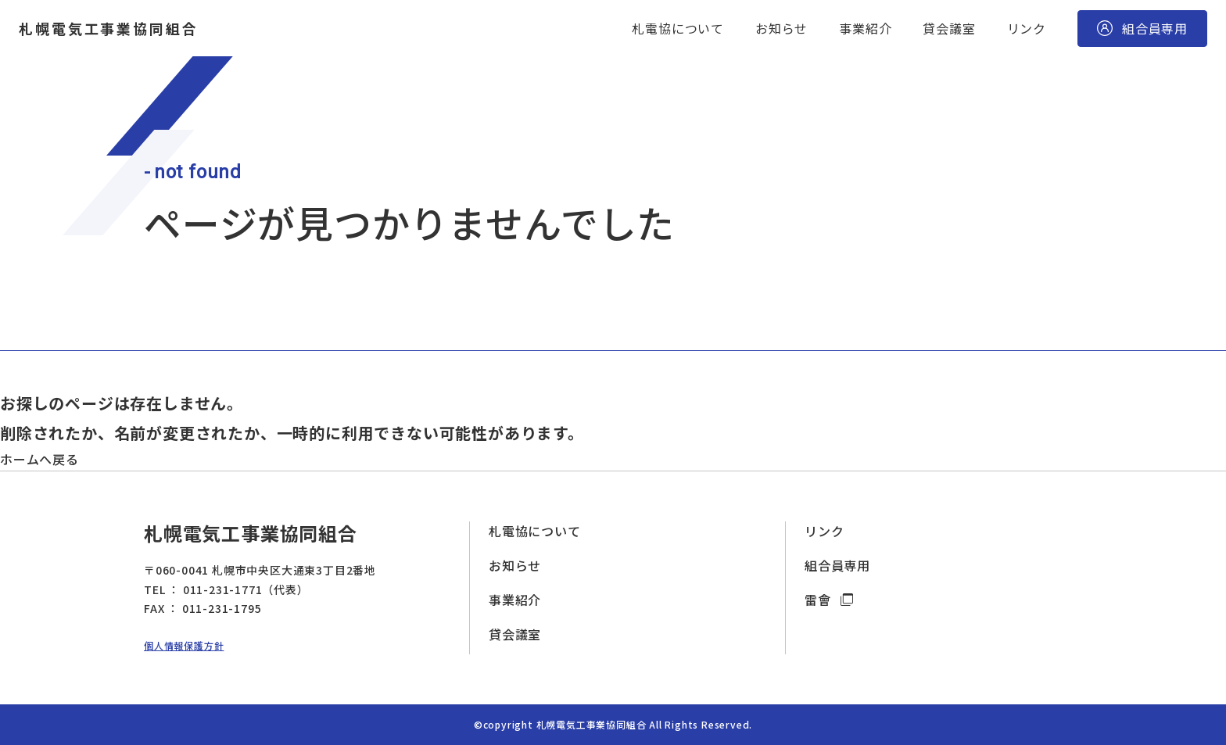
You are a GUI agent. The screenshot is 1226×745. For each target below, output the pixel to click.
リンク (1026, 28)
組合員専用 (837, 565)
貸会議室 (949, 28)
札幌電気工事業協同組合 (109, 28)
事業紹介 (865, 28)
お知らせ (781, 28)
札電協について (678, 28)
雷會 (819, 599)
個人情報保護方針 (184, 645)
